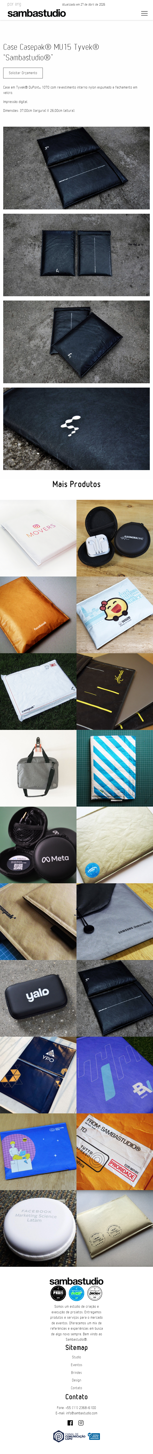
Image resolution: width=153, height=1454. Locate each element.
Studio (76, 1357)
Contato (76, 1388)
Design (76, 1380)
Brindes (76, 1373)
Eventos (76, 1365)
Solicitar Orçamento (23, 73)
